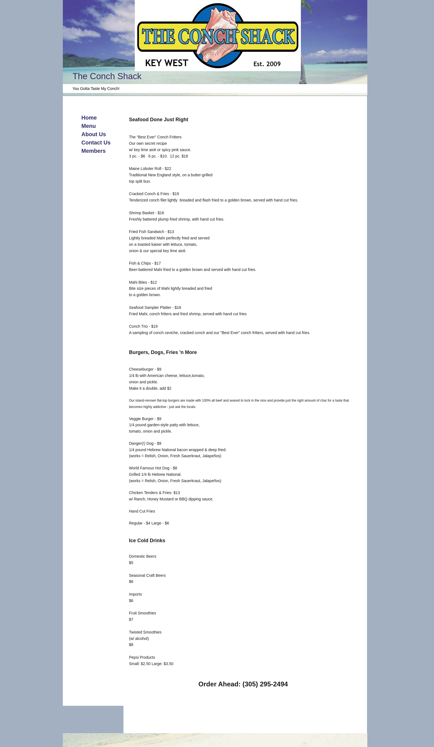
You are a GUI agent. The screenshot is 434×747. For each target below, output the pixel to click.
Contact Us (96, 142)
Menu (88, 126)
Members (93, 151)
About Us (93, 134)
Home (89, 118)
